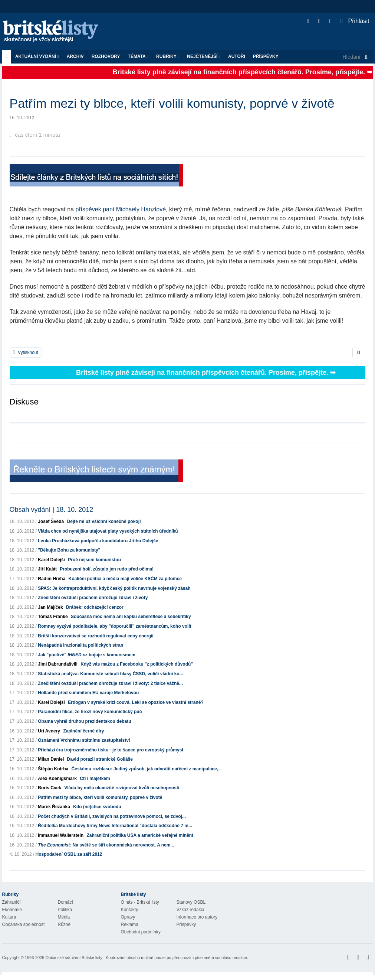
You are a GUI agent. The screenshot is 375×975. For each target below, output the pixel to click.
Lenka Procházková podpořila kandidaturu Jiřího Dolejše (98, 540)
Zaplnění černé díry (83, 731)
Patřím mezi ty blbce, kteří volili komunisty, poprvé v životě (100, 797)
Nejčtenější (203, 56)
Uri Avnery (49, 731)
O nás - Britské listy (140, 902)
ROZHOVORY (106, 56)
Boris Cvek (49, 787)
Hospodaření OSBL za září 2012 (69, 854)
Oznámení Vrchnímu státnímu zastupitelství (84, 740)
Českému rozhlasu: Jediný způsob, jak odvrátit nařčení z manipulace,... (147, 768)
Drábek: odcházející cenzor (95, 607)
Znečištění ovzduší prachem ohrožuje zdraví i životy (93, 597)
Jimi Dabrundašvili (58, 664)
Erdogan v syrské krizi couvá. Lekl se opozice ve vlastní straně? (136, 702)
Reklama (129, 924)
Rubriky (167, 56)
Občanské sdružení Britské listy (73, 957)
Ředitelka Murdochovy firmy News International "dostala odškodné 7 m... (115, 825)
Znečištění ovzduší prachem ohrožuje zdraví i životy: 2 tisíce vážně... (110, 683)
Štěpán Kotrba (53, 768)
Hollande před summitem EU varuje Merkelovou (88, 692)
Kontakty (129, 909)
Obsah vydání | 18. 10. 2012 (51, 509)
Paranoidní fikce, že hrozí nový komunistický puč (90, 711)
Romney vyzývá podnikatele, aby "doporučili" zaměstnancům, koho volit (114, 626)
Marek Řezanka (54, 806)
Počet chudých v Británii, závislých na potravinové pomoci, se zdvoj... (112, 816)
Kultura (9, 917)
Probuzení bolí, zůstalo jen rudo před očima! (107, 569)
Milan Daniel (51, 759)
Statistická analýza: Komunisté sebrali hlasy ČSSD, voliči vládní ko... (110, 673)
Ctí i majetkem (95, 778)
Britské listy (54, 31)
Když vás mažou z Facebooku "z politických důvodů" (136, 664)
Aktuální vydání (37, 56)
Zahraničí (11, 902)
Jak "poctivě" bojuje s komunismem (86, 654)
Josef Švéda (51, 521)
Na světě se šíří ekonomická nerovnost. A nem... (106, 845)
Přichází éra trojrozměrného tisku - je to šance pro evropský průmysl (110, 750)
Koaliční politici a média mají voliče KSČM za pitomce (125, 578)
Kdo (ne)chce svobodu (97, 806)
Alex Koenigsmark (57, 778)
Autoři (236, 56)
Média (64, 917)
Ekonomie (12, 909)
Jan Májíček (50, 607)
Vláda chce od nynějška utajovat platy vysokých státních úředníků (108, 531)
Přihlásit (355, 21)
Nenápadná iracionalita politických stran (80, 645)
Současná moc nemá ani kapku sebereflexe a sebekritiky (131, 616)
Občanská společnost (23, 924)
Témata (138, 56)
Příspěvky (266, 56)
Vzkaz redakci (190, 909)
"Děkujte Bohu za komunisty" (69, 550)
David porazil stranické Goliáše (100, 759)
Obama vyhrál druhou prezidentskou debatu (84, 721)
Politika (65, 909)
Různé (64, 924)
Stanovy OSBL (191, 902)
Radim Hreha (51, 578)
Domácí (65, 902)
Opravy (128, 917)
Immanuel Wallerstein (60, 835)
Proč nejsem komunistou (94, 559)
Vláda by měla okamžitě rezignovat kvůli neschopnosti (121, 787)
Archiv (75, 56)
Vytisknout (25, 352)
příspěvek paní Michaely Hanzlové (120, 209)
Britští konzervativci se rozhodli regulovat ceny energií (95, 635)
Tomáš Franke (53, 616)
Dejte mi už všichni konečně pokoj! (104, 521)
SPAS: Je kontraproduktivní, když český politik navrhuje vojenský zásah (114, 588)
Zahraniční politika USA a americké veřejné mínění (140, 835)
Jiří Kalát (47, 569)
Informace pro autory (197, 917)
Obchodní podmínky (141, 932)
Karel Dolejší (51, 559)
